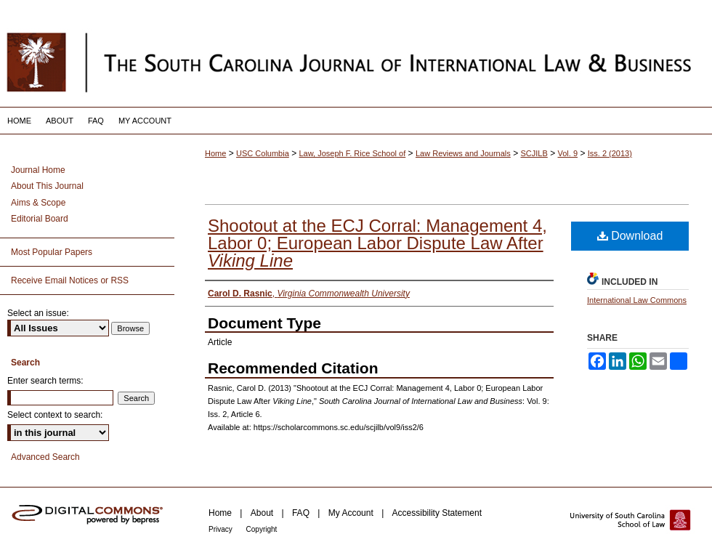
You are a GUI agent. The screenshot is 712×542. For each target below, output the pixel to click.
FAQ (302, 513)
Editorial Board (39, 219)
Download (630, 236)
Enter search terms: (45, 381)
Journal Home (38, 170)
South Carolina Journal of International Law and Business (356, 62)
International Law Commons (637, 300)
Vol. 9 (568, 153)
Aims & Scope (38, 203)
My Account (352, 513)
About (263, 513)
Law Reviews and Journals (463, 153)
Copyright (262, 529)
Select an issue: (38, 313)
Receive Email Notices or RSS (70, 280)
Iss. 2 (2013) (610, 153)
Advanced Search (45, 457)
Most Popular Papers (51, 252)
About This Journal (47, 186)
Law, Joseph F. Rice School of (352, 153)
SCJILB (534, 153)
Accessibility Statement (437, 513)
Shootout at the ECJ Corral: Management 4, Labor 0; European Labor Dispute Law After (377, 243)
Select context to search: (54, 415)
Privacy (222, 529)
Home (215, 153)
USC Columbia (262, 153)
